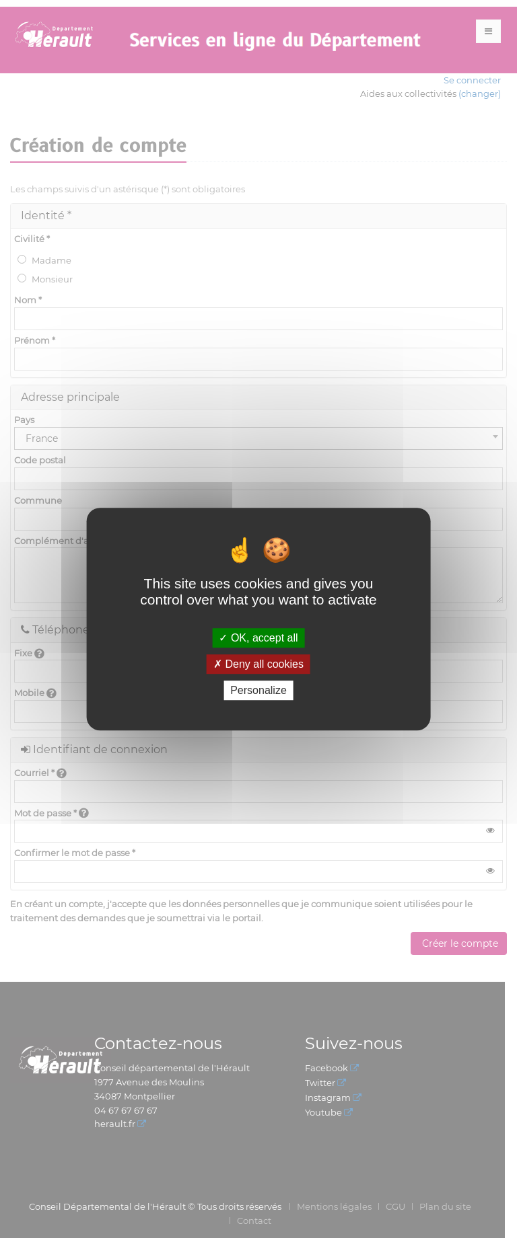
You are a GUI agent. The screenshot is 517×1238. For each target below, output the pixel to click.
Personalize (258, 690)
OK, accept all (258, 638)
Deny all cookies (258, 664)
